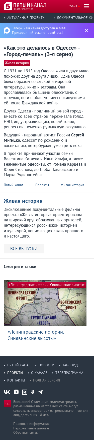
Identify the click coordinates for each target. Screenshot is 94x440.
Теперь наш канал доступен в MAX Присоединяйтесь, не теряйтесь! (39, 30)
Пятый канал (19, 365)
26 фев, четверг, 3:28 (23, 9)
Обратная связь (25, 432)
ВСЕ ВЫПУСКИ (24, 248)
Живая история (17, 63)
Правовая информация (31, 423)
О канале (39, 372)
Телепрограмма (69, 372)
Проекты (15, 372)
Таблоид (70, 365)
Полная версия (46, 380)
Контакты (16, 380)
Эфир (73, 6)
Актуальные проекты (26, 17)
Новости (46, 365)
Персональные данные (31, 428)
